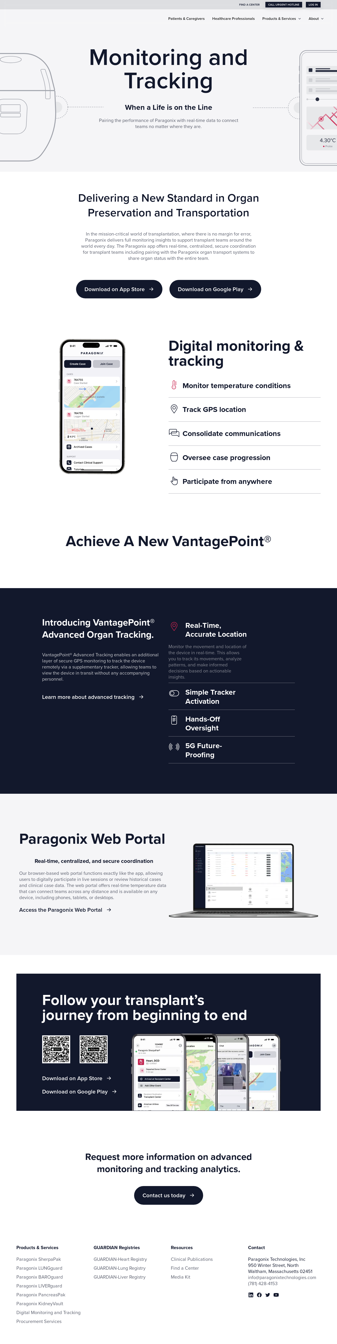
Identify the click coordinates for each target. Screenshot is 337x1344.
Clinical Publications (192, 1251)
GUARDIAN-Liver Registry (120, 1268)
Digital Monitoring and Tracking (48, 1304)
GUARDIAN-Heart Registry (120, 1250)
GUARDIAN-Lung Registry (120, 1259)
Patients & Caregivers (186, 18)
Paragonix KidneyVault (39, 1295)
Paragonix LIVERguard (39, 1278)
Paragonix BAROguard (39, 1269)
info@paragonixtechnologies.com (282, 1269)
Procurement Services (39, 1313)
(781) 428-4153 (263, 1275)
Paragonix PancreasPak (40, 1286)
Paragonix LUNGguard (39, 1260)
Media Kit (180, 1269)
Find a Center (185, 1260)
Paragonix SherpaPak (38, 1251)
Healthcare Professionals (233, 18)
